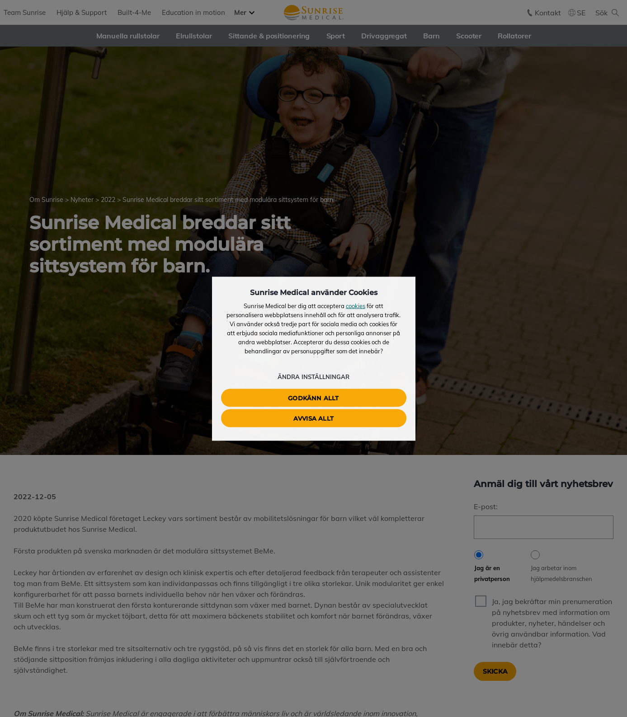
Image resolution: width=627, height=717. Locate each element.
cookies (355, 305)
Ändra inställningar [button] (313, 376)
